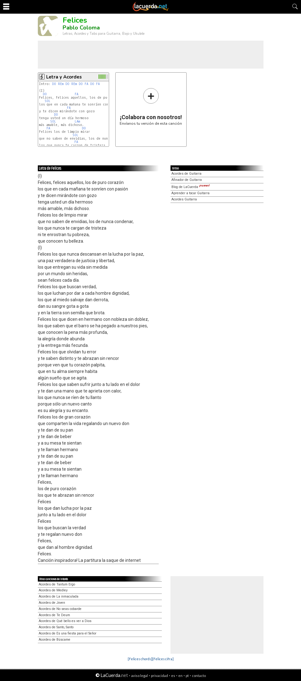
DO (54, 84)
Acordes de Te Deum (54, 615)
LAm (77, 121)
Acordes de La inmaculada (58, 596)
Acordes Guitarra (184, 199)
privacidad (159, 676)
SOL (48, 101)
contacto (199, 676)
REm (61, 84)
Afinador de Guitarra (186, 180)
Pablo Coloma (81, 27)
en (180, 676)
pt (187, 676)
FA (86, 84)
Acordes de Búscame (54, 640)
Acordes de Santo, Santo (56, 627)
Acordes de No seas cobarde (60, 609)
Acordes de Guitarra (186, 174)
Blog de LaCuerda (190, 187)
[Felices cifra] (163, 659)
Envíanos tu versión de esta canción (151, 106)
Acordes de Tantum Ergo (57, 584)
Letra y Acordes (64, 77)
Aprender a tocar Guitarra (190, 193)
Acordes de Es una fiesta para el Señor (67, 633)
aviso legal (139, 676)
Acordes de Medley (53, 590)
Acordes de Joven (52, 603)
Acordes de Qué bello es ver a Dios (65, 621)
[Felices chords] (140, 659)
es (173, 676)
